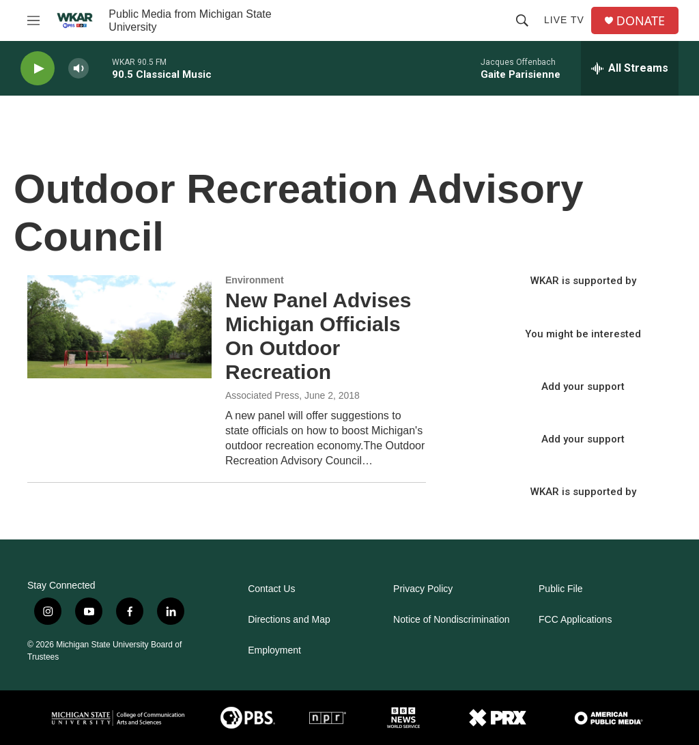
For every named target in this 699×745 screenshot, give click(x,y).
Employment (274, 650)
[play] (37, 68)
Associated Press (262, 395)
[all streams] (630, 68)
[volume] (78, 68)
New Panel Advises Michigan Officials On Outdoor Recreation (318, 335)
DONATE (640, 21)
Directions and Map (289, 620)
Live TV (564, 19)
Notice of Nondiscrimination (451, 620)
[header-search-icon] (522, 20)
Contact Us (271, 589)
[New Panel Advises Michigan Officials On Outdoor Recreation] (119, 326)
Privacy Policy (423, 589)
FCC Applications (575, 620)
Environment (254, 280)
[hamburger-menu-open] (33, 20)
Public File (561, 589)
